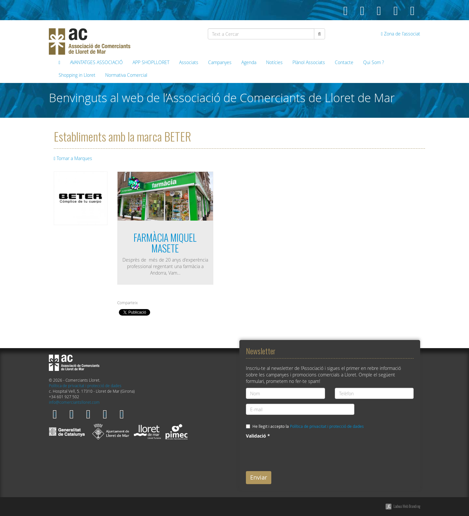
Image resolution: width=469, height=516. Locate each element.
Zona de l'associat (400, 34)
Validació (258, 436)
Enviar (258, 477)
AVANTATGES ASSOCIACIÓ (96, 62)
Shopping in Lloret (77, 75)
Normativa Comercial (126, 75)
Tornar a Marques (73, 158)
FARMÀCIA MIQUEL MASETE (165, 242)
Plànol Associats (308, 62)
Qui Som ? (373, 62)
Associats (188, 62)
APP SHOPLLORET (151, 62)
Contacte (344, 62)
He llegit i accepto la (308, 426)
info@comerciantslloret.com (74, 402)
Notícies (274, 62)
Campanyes (220, 62)
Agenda (248, 62)
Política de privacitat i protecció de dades (85, 385)
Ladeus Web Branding (406, 506)
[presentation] (295, 453)
